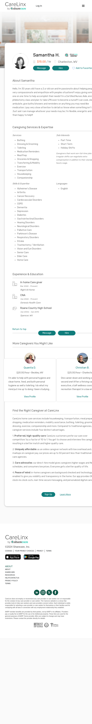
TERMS (48, 551)
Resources (10, 575)
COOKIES (8, 551)
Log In (39, 6)
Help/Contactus (12, 578)
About (7, 569)
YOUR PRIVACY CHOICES (24, 551)
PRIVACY (40, 551)
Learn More (65, 494)
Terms (8, 583)
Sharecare (10, 572)
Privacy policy (11, 581)
